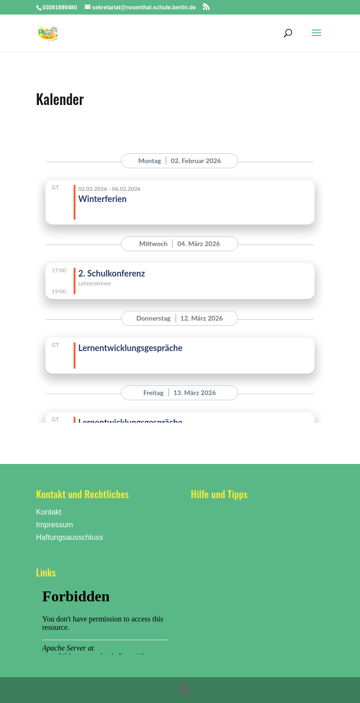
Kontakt (48, 512)
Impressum (54, 525)
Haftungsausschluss (69, 537)
